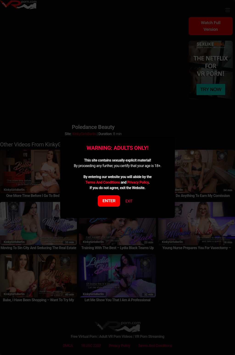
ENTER (109, 200)
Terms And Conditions (102, 182)
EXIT (129, 201)
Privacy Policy (137, 182)
